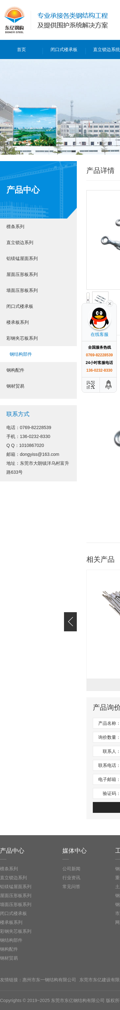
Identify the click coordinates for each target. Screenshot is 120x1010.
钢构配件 (15, 370)
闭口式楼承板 (64, 49)
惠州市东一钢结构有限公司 (49, 979)
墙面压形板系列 (22, 290)
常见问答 (71, 886)
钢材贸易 (15, 386)
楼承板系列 (17, 322)
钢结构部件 (21, 354)
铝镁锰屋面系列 (22, 258)
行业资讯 (71, 877)
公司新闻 (71, 868)
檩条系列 (15, 226)
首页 (21, 49)
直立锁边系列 (19, 242)
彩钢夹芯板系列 (22, 338)
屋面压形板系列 (22, 274)
